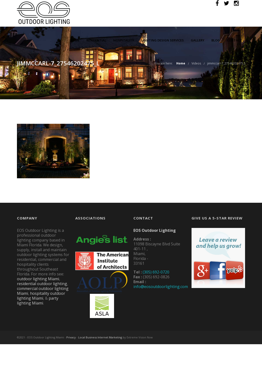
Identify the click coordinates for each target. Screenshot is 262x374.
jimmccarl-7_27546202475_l (226, 63)
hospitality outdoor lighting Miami (41, 296)
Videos (196, 63)
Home (74, 40)
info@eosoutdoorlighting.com (160, 286)
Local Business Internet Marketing (100, 337)
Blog (215, 40)
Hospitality (123, 40)
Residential (96, 40)
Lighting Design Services (162, 40)
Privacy (71, 337)
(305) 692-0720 (156, 272)
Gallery (197, 40)
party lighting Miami (37, 301)
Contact (234, 40)
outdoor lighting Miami (38, 278)
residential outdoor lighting (42, 283)
